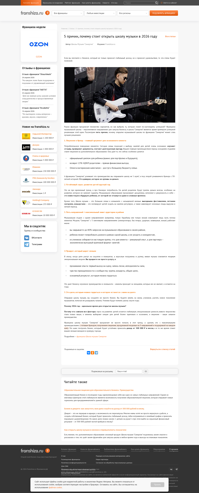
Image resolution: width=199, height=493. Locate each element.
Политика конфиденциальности (73, 463)
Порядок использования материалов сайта (113, 456)
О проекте (173, 449)
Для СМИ (64, 466)
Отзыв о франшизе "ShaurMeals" (37, 74)
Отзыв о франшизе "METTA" (34, 89)
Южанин (36, 167)
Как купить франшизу (91, 3)
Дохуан (35, 145)
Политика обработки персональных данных (78, 470)
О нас (63, 456)
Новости (106, 3)
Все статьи (170, 36)
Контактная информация (70, 473)
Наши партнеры (102, 459)
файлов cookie (55, 487)
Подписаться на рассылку (116, 371)
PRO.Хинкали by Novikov (43, 178)
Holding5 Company (40, 200)
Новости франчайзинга (90, 449)
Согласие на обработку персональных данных (114, 463)
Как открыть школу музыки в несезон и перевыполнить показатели (95, 430)
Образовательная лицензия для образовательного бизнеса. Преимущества (98, 390)
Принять (157, 484)
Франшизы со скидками (53, 3)
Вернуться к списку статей (162, 349)
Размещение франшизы (70, 459)
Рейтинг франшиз (72, 3)
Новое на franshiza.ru (35, 126)
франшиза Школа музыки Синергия (91, 336)
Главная (64, 28)
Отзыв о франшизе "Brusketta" (35, 108)
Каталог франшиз (31, 3)
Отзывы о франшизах (36, 68)
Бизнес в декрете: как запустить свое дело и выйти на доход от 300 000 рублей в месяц (104, 408)
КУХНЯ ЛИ (37, 211)
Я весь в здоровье (40, 156)
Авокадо (36, 189)
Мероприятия (159, 449)
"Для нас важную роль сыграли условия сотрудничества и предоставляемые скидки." (39, 99)
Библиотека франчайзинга (115, 449)
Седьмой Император (42, 134)
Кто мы (114, 3)
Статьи (71, 28)
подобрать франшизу (163, 13)
